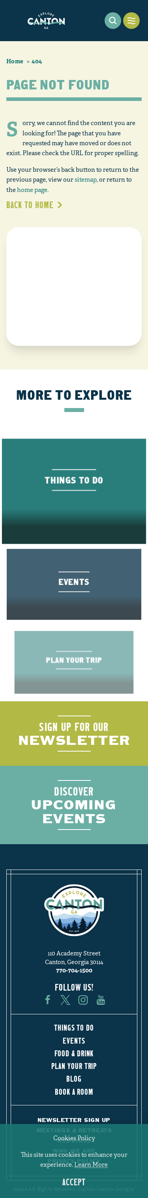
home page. (33, 190)
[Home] (46, 20)
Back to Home (34, 205)
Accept (74, 1182)
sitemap (86, 180)
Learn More (91, 1165)
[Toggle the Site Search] (113, 20)
